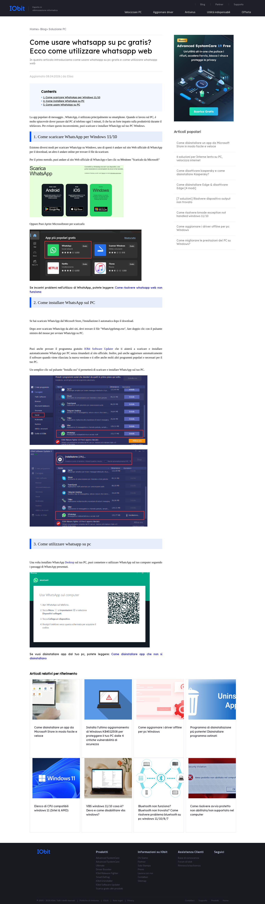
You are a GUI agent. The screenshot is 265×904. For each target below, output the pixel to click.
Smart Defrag (103, 877)
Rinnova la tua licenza (189, 865)
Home (34, 29)
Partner (219, 4)
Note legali (118, 900)
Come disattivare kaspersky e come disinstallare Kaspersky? (201, 172)
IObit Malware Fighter (107, 873)
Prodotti (215, 900)
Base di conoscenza (188, 858)
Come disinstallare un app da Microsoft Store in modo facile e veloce (203, 144)
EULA (105, 900)
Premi (141, 869)
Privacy (130, 900)
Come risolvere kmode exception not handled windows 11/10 (201, 214)
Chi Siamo (143, 858)
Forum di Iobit (185, 861)
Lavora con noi (145, 873)
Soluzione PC (57, 29)
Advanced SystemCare (108, 858)
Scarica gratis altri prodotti (109, 888)
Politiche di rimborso (89, 900)
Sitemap (142, 881)
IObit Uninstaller (104, 881)
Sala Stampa (144, 865)
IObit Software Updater (98, 348)
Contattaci (143, 877)
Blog (202, 4)
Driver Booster (103, 869)
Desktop (70, 562)
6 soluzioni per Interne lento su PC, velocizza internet (199, 158)
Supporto (203, 900)
